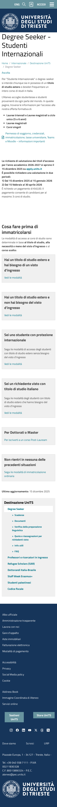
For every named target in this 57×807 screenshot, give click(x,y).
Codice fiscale (15, 589)
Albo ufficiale (9, 615)
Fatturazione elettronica (16, 645)
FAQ (17, 551)
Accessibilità (9, 662)
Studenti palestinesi (19, 583)
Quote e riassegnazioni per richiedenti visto (27, 537)
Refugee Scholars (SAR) (21, 564)
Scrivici (30, 743)
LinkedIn (23, 730)
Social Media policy (13, 674)
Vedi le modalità (13, 278)
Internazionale (18, 63)
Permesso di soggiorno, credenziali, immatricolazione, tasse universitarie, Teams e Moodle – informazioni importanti (29, 137)
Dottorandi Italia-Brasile (22, 570)
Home (5, 63)
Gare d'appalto (10, 633)
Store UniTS (44, 715)
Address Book (10, 692)
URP (46, 743)
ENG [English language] (17, 4)
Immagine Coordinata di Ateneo (20, 698)
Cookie (6, 681)
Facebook (17, 730)
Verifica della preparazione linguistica (27, 528)
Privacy (6, 668)
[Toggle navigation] (52, 4)
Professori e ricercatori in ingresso (28, 557)
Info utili (19, 545)
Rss (48, 730)
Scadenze (19, 515)
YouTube (30, 730)
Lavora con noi (10, 627)
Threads (42, 730)
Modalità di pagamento (15, 651)
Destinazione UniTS (40, 63)
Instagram (11, 730)
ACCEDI (41, 4)
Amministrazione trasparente (18, 621)
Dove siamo (9, 743)
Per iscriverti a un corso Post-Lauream (25, 440)
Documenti (20, 521)
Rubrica (31, 4)
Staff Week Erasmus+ (20, 576)
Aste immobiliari (11, 639)
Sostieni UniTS (14, 717)
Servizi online (10, 704)
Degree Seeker (16, 509)
